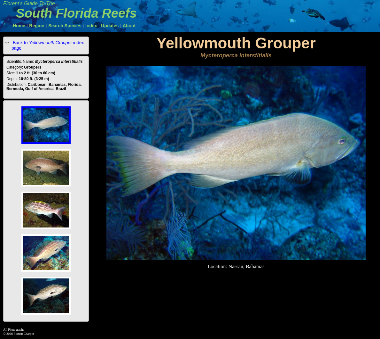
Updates (110, 25)
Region (36, 25)
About (129, 25)
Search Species (64, 25)
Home (19, 25)
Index (91, 25)
